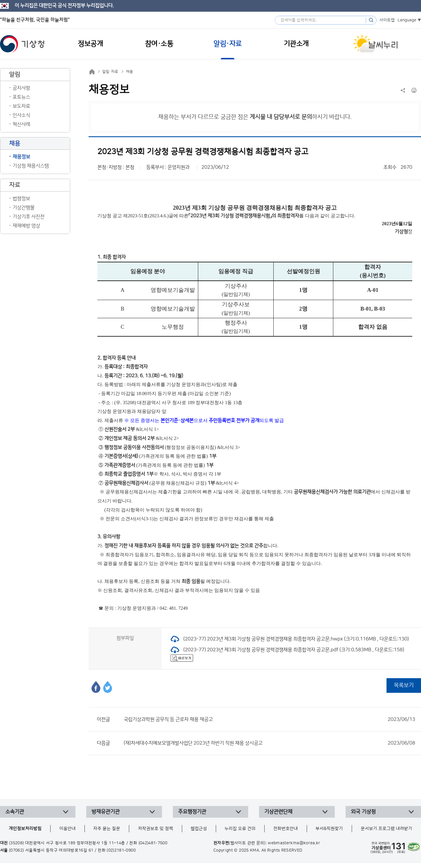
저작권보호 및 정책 (155, 828)
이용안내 (67, 828)
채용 (129, 72)
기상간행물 (23, 207)
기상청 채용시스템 (31, 165)
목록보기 (404, 685)
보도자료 (21, 106)
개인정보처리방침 (25, 828)
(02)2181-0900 (121, 850)
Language (407, 20)
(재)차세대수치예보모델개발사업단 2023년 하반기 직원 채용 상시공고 (269, 743)
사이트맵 (387, 20)
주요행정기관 (192, 812)
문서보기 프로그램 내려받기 (386, 828)
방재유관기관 (106, 812)
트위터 (107, 687)
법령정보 (21, 198)
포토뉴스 (21, 97)
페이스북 (96, 687)
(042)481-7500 (153, 843)
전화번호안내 (285, 828)
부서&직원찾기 (329, 828)
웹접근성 (199, 828)
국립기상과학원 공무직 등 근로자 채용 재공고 (269, 719)
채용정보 (21, 156)
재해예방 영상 (26, 225)
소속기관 (14, 812)
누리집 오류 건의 (240, 828)
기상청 (22, 44)
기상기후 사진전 (28, 216)
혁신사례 (21, 124)
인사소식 (21, 115)
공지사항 (21, 88)
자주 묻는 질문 (106, 828)
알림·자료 (110, 72)
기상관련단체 (278, 812)
